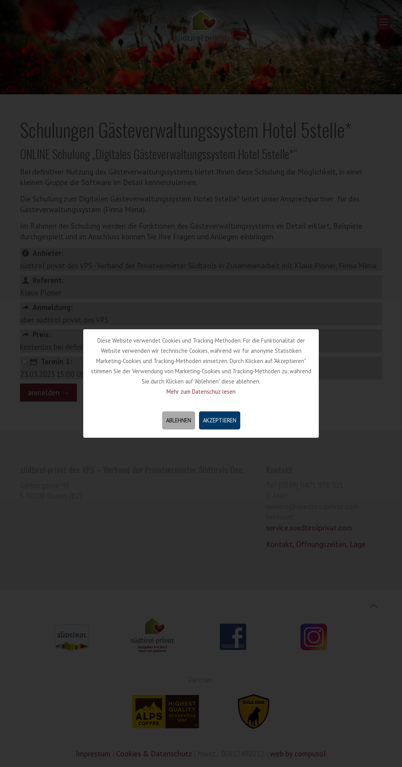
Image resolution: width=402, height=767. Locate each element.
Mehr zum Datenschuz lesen (201, 391)
